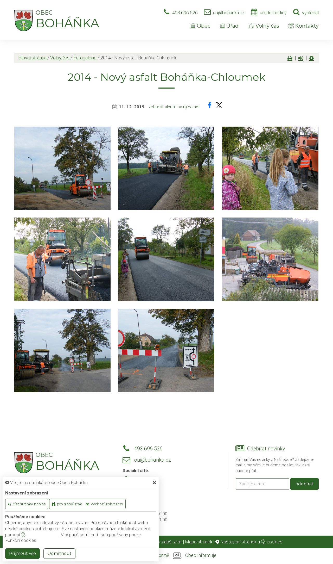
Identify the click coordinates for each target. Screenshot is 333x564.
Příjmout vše (22, 553)
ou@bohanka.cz (229, 12)
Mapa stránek (198, 541)
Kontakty (304, 26)
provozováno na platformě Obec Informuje (166, 556)
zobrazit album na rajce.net (174, 106)
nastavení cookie (40, 534)
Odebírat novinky (266, 449)
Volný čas (263, 26)
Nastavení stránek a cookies (249, 541)
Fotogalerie (85, 57)
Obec (200, 26)
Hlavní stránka (32, 57)
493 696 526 (185, 12)
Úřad (229, 26)
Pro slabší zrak (167, 541)
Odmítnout (59, 553)
